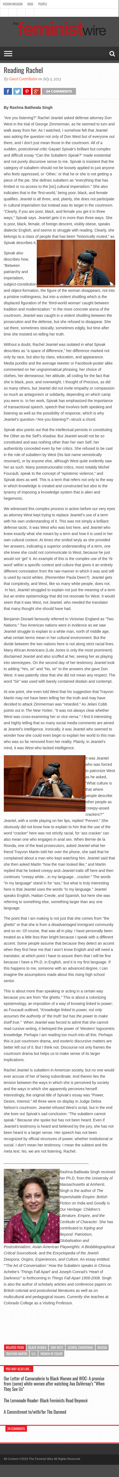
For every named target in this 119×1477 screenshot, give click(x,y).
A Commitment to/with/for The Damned (35, 1412)
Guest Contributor (23, 79)
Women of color (51, 1353)
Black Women (37, 1347)
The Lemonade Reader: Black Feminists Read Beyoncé (46, 1400)
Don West (57, 1347)
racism (102, 1347)
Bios (30, 4)
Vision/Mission (13, 4)
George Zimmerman (80, 1347)
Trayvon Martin (16, 1353)
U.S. (34, 1353)
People (42, 4)
